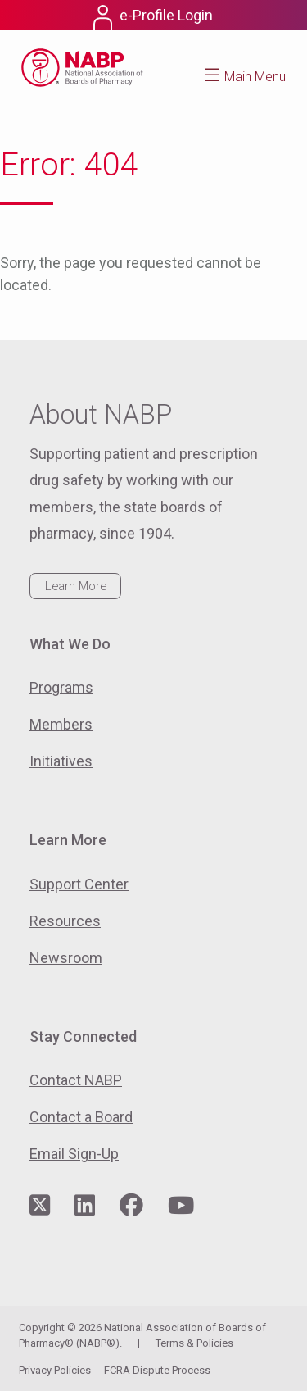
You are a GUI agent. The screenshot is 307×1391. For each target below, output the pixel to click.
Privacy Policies (55, 1370)
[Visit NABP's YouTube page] (181, 1206)
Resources (65, 921)
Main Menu (255, 76)
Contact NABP (75, 1080)
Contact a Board (81, 1116)
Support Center (79, 884)
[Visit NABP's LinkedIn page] (84, 1206)
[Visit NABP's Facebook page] (131, 1206)
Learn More (75, 586)
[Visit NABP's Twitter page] (39, 1206)
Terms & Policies (194, 1343)
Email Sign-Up (74, 1153)
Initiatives (61, 761)
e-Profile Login (166, 15)
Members (61, 724)
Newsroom (65, 957)
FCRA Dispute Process (157, 1370)
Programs (61, 687)
